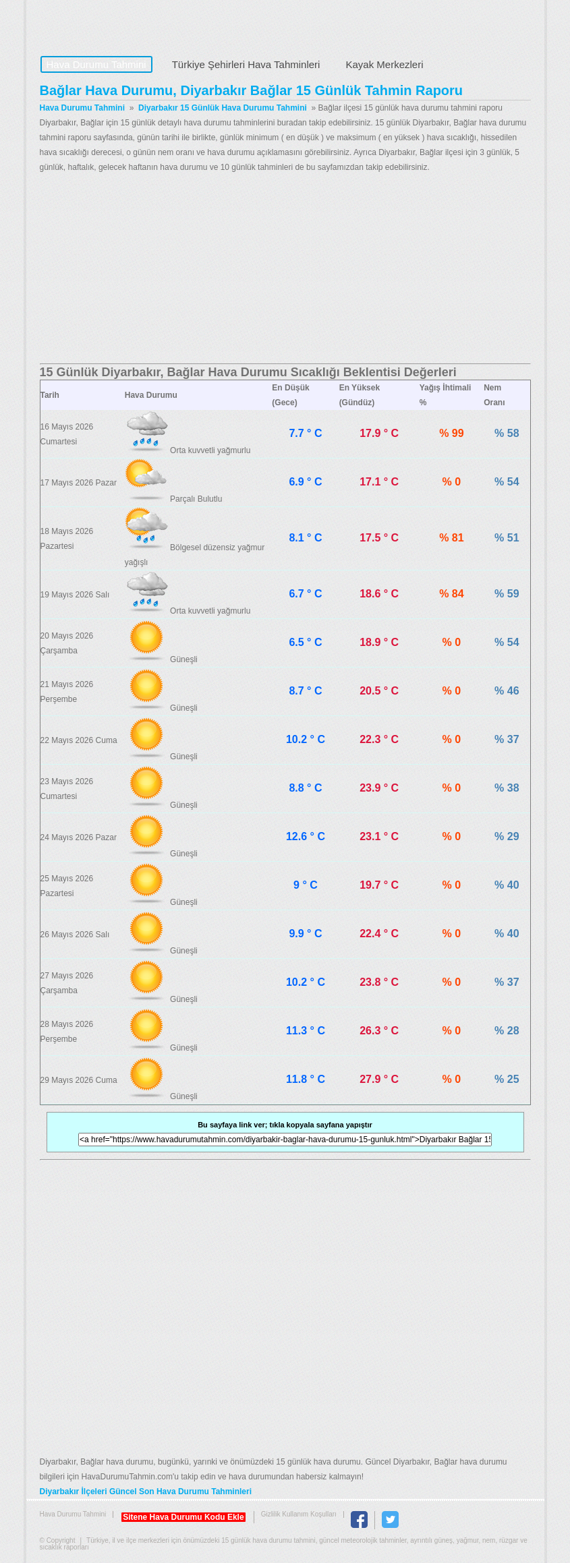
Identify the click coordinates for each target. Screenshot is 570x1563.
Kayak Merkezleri (384, 64)
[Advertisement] (285, 269)
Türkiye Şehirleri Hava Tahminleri (246, 64)
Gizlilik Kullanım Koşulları (299, 1514)
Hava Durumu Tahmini (124, 24)
